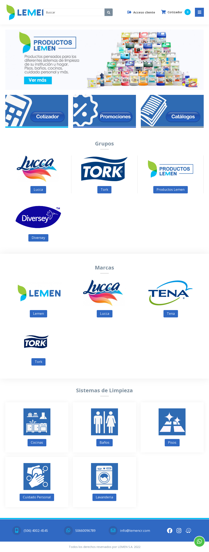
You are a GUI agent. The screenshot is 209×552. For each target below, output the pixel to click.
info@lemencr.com (129, 530)
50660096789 (79, 530)
